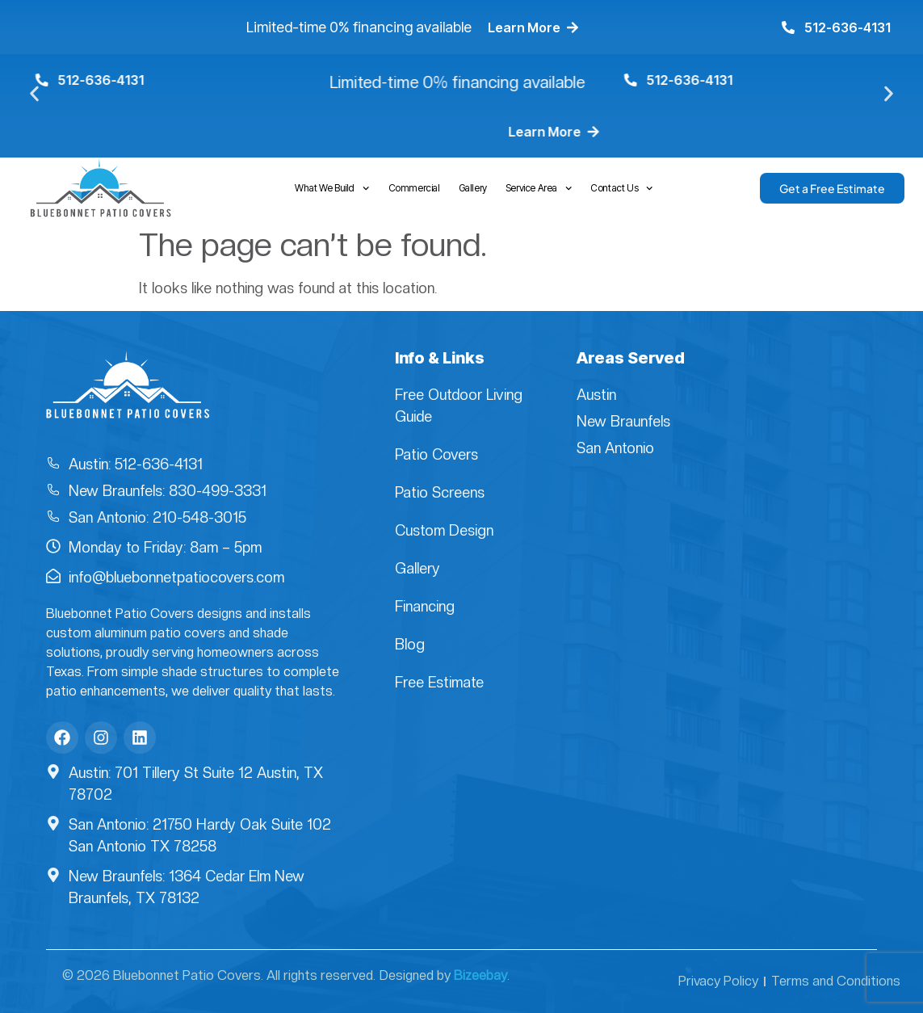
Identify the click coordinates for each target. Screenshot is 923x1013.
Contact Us (621, 188)
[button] (34, 94)
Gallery (473, 188)
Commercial (414, 188)
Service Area (539, 188)
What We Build (332, 188)
